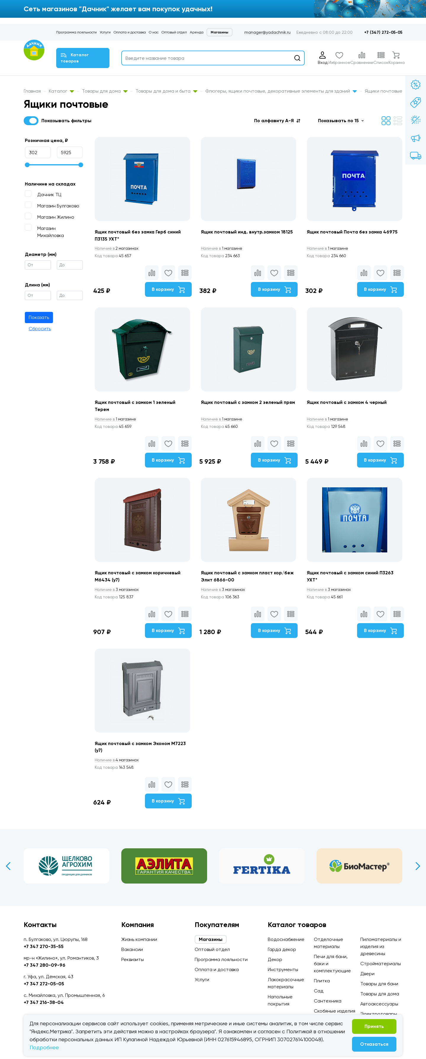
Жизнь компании (139, 939)
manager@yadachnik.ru (267, 32)
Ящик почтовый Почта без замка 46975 (354, 232)
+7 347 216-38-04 (44, 1002)
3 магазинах (118, 592)
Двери (367, 973)
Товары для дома (105, 91)
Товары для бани (379, 984)
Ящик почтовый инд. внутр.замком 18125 (247, 232)
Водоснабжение (286, 939)
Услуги (105, 32)
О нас (154, 32)
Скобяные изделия (334, 1011)
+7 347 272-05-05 (44, 984)
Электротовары (378, 1014)
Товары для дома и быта (166, 91)
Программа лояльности (76, 32)
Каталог (61, 91)
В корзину (167, 290)
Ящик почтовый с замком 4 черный (348, 404)
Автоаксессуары (379, 1004)
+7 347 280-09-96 (44, 965)
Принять (374, 1026)
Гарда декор (282, 949)
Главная (32, 91)
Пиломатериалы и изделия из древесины (380, 946)
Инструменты (283, 969)
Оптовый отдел (174, 32)
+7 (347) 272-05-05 (383, 32)
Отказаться (374, 1044)
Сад (318, 991)
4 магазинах (118, 764)
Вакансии (132, 949)
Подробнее (44, 1047)
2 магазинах (118, 248)
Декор (275, 959)
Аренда (197, 32)
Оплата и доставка (130, 32)
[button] (277, 120)
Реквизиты (132, 959)
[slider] (27, 164)
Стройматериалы (380, 963)
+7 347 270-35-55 (44, 946)
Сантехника (327, 1001)
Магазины (219, 32)
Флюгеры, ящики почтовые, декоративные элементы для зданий (281, 91)
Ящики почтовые (383, 91)
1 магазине (222, 248)
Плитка (322, 981)
